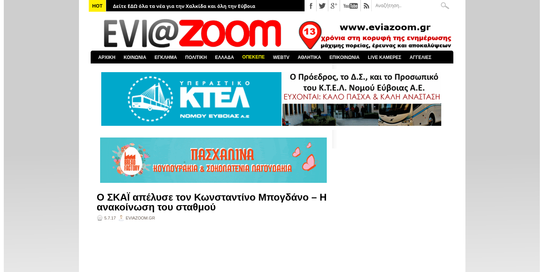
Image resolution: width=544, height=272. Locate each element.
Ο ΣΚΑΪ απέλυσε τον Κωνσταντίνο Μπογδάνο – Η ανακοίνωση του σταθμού (212, 202)
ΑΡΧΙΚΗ (106, 57)
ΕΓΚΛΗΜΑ (166, 57)
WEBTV (281, 57)
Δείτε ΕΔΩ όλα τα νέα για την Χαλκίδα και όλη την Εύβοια (184, 6)
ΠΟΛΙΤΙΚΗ (196, 57)
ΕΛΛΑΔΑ (224, 57)
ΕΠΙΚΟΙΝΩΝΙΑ (344, 57)
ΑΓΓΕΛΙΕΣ (420, 57)
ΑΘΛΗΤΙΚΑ (309, 57)
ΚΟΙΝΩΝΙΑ (135, 57)
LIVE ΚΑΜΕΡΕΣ (385, 57)
